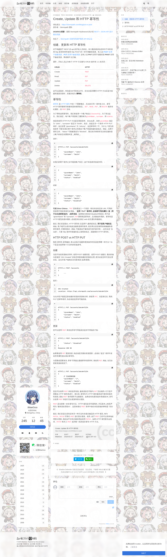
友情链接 (75, 3)
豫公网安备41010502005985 (25, 546)
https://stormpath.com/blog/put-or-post (77, 25)
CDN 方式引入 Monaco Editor (132, 51)
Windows (129, 44)
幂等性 (55, 104)
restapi (57, 443)
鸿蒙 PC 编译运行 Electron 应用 (132, 82)
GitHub (32, 427)
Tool (123, 63)
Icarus (42, 542)
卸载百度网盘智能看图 (129, 42)
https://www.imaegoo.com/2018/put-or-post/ (68, 431)
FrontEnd (130, 53)
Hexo (37, 542)
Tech (63, 15)
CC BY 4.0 (92, 437)
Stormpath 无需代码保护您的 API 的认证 (76, 39)
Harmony (129, 84)
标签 (60, 3)
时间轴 (48, 3)
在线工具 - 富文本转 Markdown (132, 61)
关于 (92, 3)
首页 (41, 3)
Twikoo (108, 523)
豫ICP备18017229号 (41, 546)
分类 (54, 3)
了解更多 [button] (133, 547)
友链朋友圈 (85, 3)
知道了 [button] (143, 553)
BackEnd (69, 15)
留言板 (66, 3)
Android (129, 75)
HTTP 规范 (65, 104)
